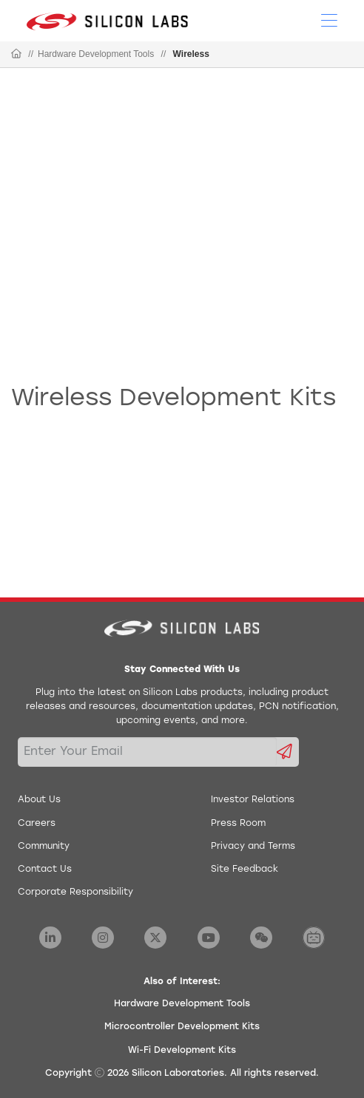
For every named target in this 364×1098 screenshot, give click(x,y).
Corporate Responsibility (75, 892)
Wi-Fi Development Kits (182, 1050)
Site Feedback (244, 869)
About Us (39, 800)
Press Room (238, 823)
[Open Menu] (329, 19)
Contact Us (45, 869)
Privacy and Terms (253, 846)
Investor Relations (252, 800)
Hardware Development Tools (96, 54)
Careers (36, 823)
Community (44, 846)
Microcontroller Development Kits (182, 1027)
